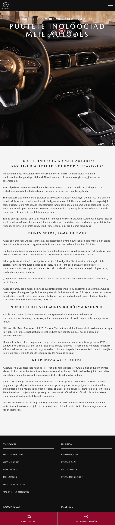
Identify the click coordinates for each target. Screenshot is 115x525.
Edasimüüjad (9, 469)
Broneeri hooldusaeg (14, 484)
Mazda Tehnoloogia (72, 477)
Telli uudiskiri (10, 477)
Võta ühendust (11, 462)
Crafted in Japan (69, 454)
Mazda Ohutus (69, 469)
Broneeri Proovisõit (14, 454)
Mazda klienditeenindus (16, 492)
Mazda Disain (68, 462)
